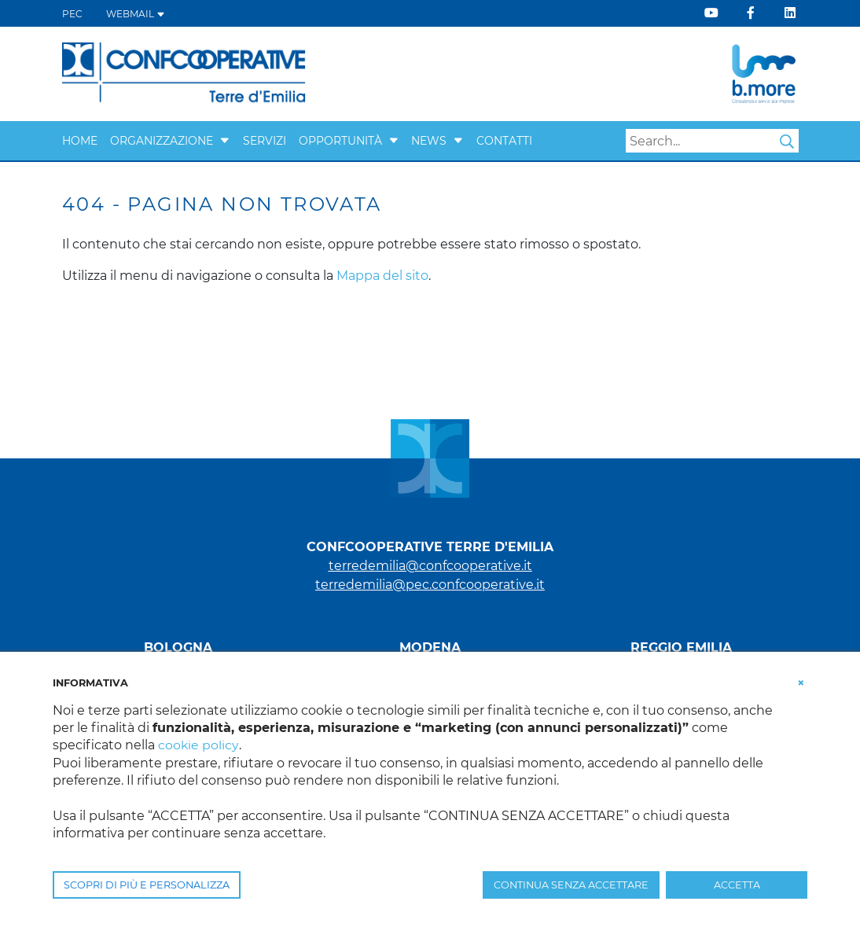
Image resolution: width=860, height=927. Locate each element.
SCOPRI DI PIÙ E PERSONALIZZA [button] (147, 885)
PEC (72, 14)
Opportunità (340, 141)
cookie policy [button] (198, 745)
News (429, 141)
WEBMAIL (135, 14)
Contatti (504, 141)
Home (79, 141)
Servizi (264, 141)
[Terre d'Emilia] (184, 72)
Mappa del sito (382, 275)
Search (787, 141)
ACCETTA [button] (737, 885)
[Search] (712, 141)
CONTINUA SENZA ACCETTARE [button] (571, 885)
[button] (224, 141)
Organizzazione (161, 141)
